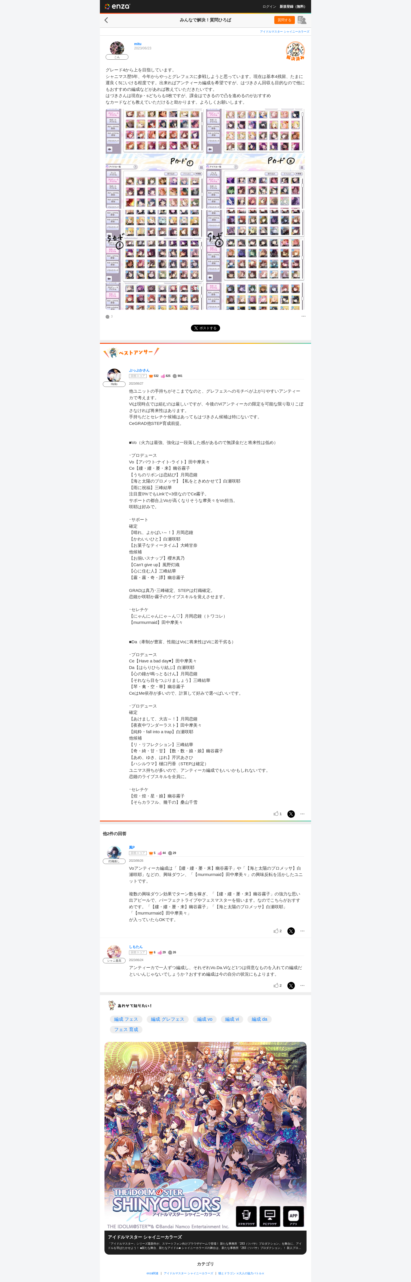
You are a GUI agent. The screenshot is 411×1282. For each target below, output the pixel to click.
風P (132, 847)
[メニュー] (303, 316)
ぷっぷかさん (139, 370)
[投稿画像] (155, 159)
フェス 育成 (126, 1029)
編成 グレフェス (167, 1019)
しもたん (136, 947)
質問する (284, 20)
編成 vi (232, 1019)
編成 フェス (126, 1019)
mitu (137, 44)
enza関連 (153, 1273)
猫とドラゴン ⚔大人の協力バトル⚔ (241, 1273)
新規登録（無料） (293, 7)
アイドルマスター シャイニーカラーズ (284, 31)
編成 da (259, 1019)
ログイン (269, 7)
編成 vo (204, 1019)
